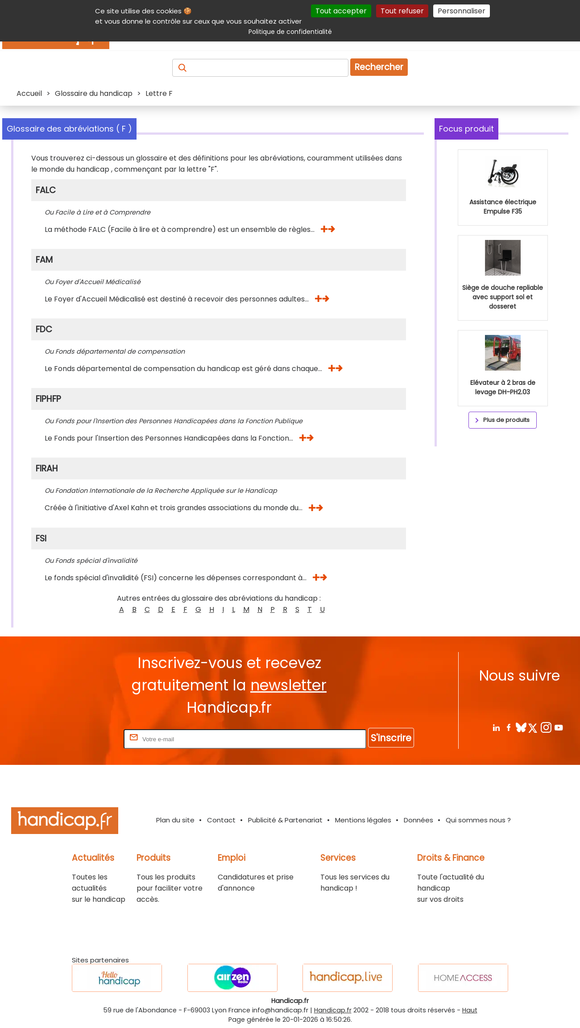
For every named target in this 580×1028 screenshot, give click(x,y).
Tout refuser (402, 11)
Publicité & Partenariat (285, 820)
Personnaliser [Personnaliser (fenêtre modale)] (461, 11)
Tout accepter (341, 11)
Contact (221, 820)
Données (418, 820)
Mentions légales (363, 820)
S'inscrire (391, 737)
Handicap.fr (333, 1010)
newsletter (288, 685)
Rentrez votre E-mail (86, 739)
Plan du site (175, 820)
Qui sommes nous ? (478, 820)
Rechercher (379, 67)
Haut (469, 1010)
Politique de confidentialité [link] (290, 31)
